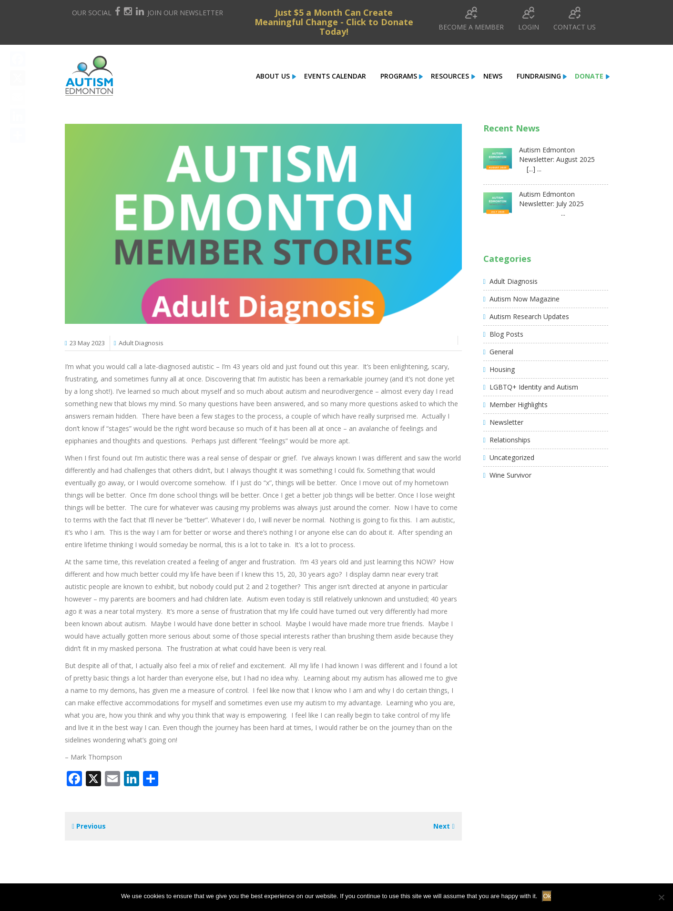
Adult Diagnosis (141, 343)
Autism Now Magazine (524, 298)
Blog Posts (506, 334)
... (542, 213)
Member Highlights (518, 404)
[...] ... (530, 168)
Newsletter (506, 422)
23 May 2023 (87, 343)
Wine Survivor (510, 475)
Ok (547, 896)
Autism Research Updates (529, 316)
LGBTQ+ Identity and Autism (533, 386)
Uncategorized (511, 457)
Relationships (509, 439)
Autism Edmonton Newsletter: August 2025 (557, 154)
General (501, 351)
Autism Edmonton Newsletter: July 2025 (551, 199)
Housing (502, 369)
